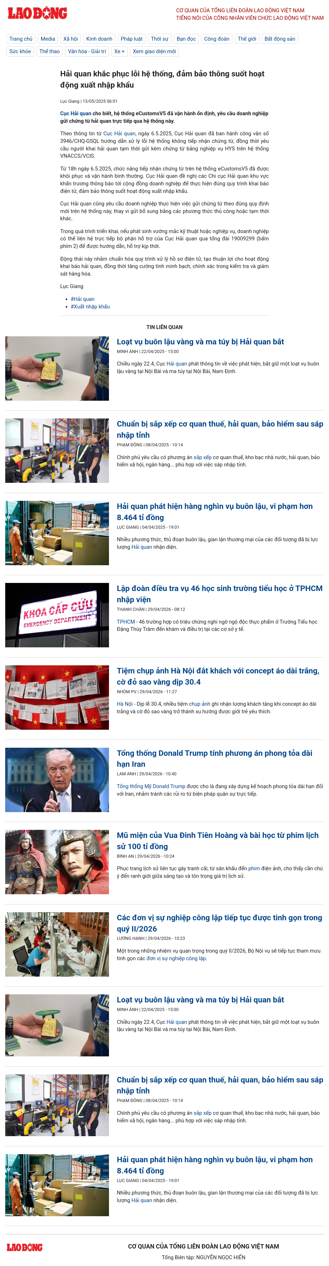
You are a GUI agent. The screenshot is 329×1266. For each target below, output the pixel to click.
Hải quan (177, 364)
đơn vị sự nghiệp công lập (176, 958)
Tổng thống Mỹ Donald (143, 786)
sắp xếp (203, 457)
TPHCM (126, 622)
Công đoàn (216, 39)
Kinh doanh (99, 39)
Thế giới (247, 39)
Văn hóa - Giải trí (87, 51)
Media (48, 39)
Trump (177, 786)
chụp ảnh (199, 704)
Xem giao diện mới (154, 51)
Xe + (119, 51)
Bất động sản (280, 39)
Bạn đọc (186, 39)
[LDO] (57, 369)
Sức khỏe (20, 51)
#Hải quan (83, 299)
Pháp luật (132, 39)
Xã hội (70, 39)
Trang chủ (20, 39)
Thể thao (49, 51)
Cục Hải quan (75, 113)
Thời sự (159, 39)
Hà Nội (125, 704)
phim (254, 868)
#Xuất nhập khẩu (90, 306)
